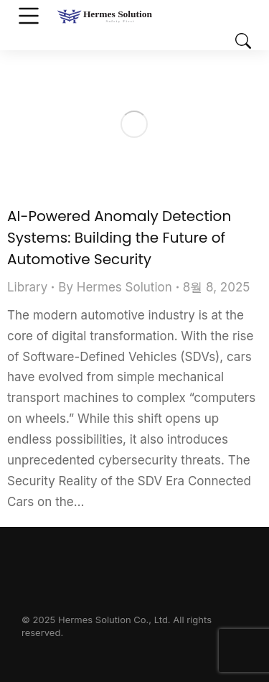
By (114, 287)
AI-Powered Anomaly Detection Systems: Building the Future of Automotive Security (119, 237)
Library (27, 287)
